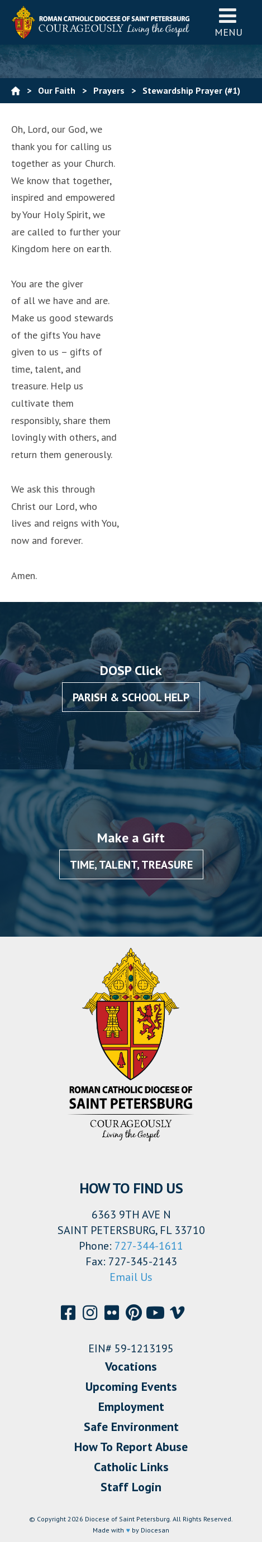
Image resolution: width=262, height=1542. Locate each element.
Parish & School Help (131, 697)
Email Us (131, 1277)
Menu (228, 22)
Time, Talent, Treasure (131, 864)
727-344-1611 (149, 1246)
